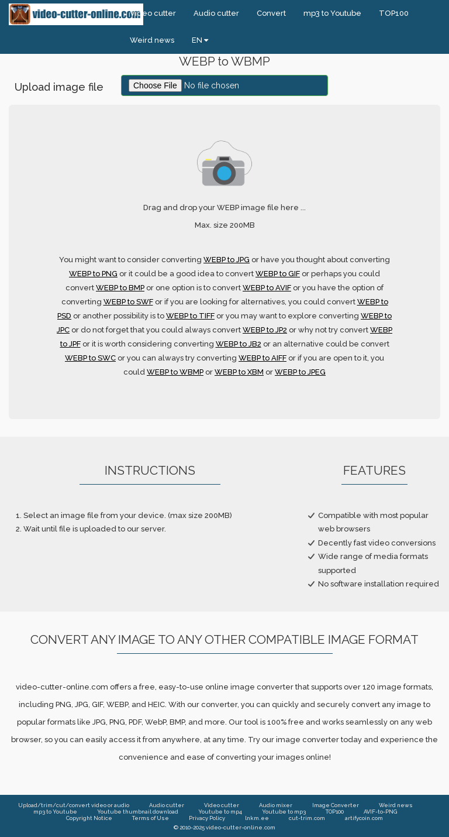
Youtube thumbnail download (137, 811)
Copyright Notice (89, 818)
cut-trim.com (307, 818)
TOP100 (394, 13)
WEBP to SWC (90, 358)
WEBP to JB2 (238, 343)
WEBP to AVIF (267, 287)
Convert (271, 13)
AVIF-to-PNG (380, 811)
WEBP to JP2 (265, 329)
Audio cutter (216, 13)
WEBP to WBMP (175, 372)
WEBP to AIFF (262, 358)
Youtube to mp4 (220, 811)
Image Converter (335, 805)
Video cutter (153, 13)
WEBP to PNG (93, 273)
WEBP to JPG (226, 259)
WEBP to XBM (239, 372)
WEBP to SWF (128, 301)
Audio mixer (275, 805)
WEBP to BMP (120, 287)
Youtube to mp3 (284, 811)
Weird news (152, 40)
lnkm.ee (257, 818)
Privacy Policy (207, 818)
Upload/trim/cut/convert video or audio (73, 805)
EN (200, 40)
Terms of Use (150, 818)
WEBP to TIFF (190, 315)
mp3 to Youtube (332, 13)
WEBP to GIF (277, 273)
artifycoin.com (364, 818)
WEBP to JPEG (300, 372)
